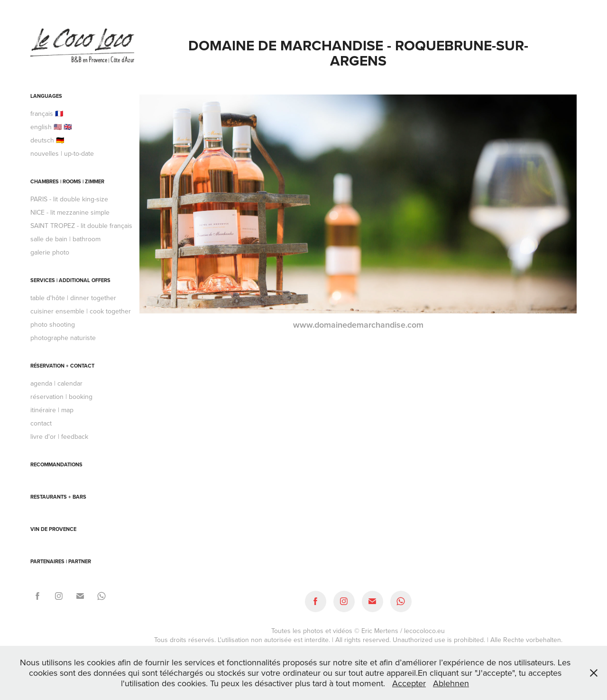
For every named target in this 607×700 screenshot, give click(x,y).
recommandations (56, 464)
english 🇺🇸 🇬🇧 (51, 127)
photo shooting (52, 324)
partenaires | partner (60, 561)
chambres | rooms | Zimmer (67, 181)
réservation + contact (62, 365)
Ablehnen (451, 683)
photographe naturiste (63, 337)
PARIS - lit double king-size (69, 199)
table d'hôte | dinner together (73, 298)
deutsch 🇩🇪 (47, 140)
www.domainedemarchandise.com (358, 325)
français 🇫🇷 (46, 113)
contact (41, 423)
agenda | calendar (56, 383)
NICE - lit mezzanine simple (70, 212)
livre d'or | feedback (59, 436)
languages (46, 96)
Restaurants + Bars (58, 497)
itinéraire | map (52, 410)
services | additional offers (70, 280)
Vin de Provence (53, 529)
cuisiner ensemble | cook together (80, 311)
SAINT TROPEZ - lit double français (81, 225)
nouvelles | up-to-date (62, 153)
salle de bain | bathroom (65, 239)
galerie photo (49, 252)
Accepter (409, 683)
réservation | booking (61, 396)
